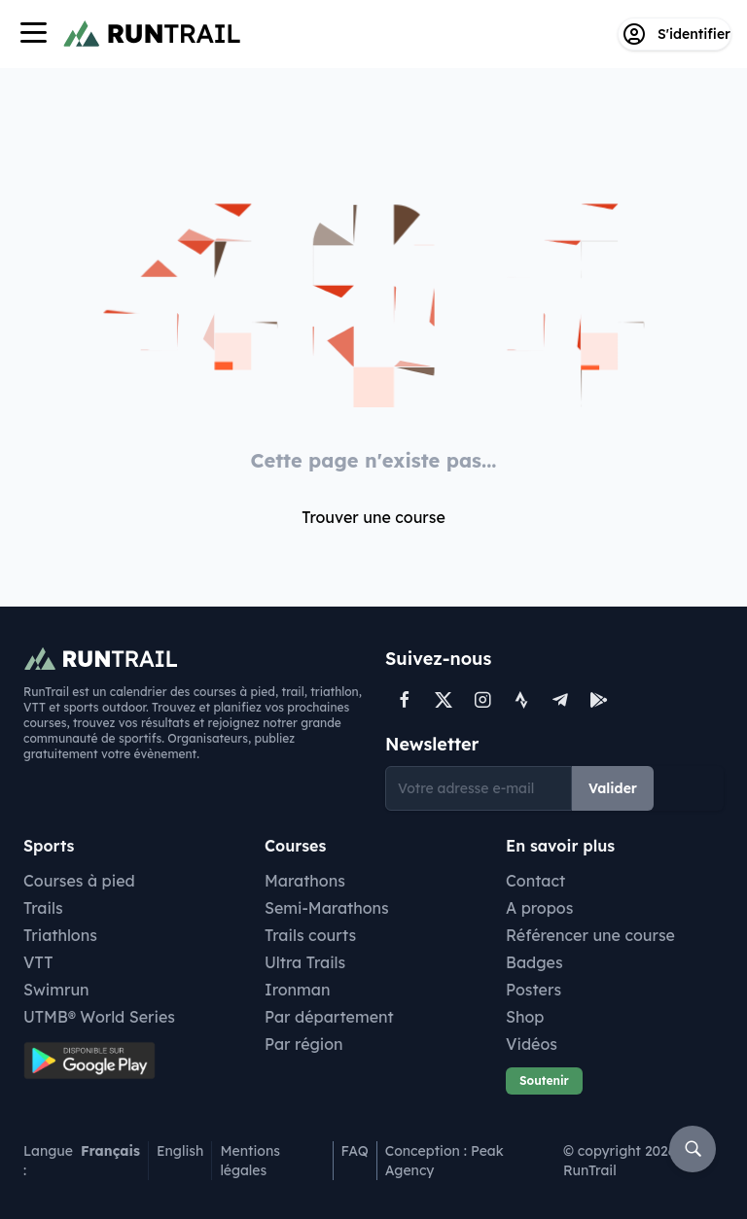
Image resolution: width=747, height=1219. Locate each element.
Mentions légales (250, 1160)
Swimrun (56, 989)
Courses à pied (79, 880)
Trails (43, 908)
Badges (534, 962)
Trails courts (310, 935)
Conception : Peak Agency (444, 1160)
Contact (535, 880)
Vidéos (531, 1044)
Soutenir (544, 1080)
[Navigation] (33, 34)
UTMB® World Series (99, 1017)
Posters (533, 989)
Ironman (298, 989)
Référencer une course (590, 935)
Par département (329, 1017)
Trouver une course (373, 517)
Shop (525, 1017)
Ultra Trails (305, 962)
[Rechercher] (692, 1149)
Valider (612, 788)
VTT (38, 962)
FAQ (355, 1151)
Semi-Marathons (327, 908)
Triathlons (60, 935)
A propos (539, 908)
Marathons (305, 880)
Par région (304, 1044)
